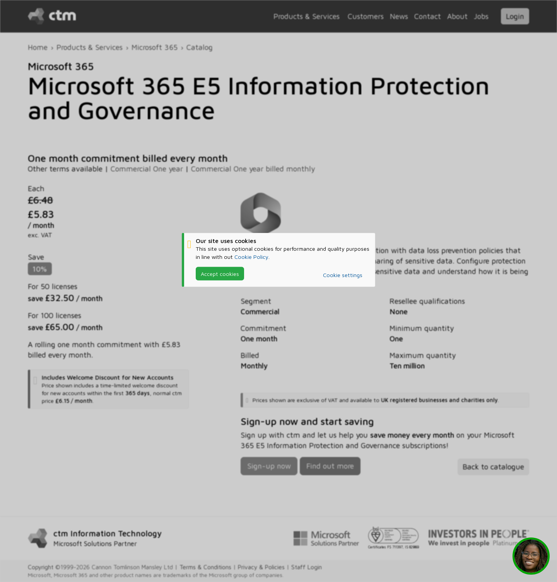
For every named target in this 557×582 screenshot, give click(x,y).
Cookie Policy (251, 256)
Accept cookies (220, 273)
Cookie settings (342, 275)
